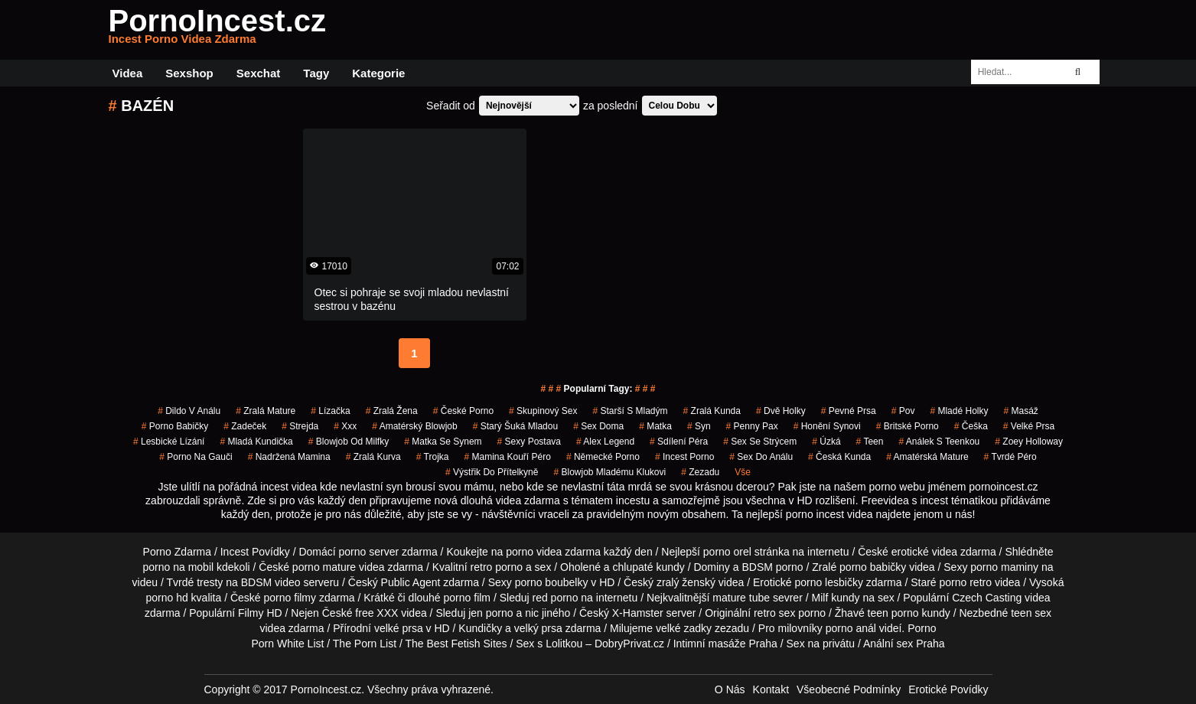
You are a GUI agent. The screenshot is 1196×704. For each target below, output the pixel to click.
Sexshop (189, 73)
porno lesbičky (828, 582)
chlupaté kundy (649, 567)
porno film (467, 598)
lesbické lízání (168, 441)
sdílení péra (679, 441)
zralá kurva (373, 456)
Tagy (316, 73)
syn (699, 426)
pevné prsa (848, 411)
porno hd (166, 598)
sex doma (598, 426)
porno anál (851, 628)
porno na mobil (178, 567)
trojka (432, 456)
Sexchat (258, 73)
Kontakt (771, 689)
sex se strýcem (760, 441)
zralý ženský (686, 582)
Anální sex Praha (904, 643)
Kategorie (378, 73)
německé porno (603, 456)
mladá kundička (256, 441)
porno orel (727, 552)
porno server (369, 552)
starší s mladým (630, 411)
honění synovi (827, 426)
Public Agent (411, 582)
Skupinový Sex (543, 411)
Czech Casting (987, 598)
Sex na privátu (821, 643)
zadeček (244, 426)
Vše (743, 472)
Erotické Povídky (948, 689)
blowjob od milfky (348, 441)
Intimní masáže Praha (725, 643)
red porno (555, 598)
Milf (820, 598)
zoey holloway (1029, 441)
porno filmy (290, 598)
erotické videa (924, 552)
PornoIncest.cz (218, 29)
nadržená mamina (289, 456)
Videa (127, 73)
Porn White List (287, 643)
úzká (826, 441)
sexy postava (529, 441)
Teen (870, 441)
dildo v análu (189, 411)
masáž (1020, 411)
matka (655, 426)
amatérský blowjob (414, 426)
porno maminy (1004, 567)
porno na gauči (195, 456)
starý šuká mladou (515, 426)
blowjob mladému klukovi (609, 472)
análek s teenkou (938, 441)
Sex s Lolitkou (549, 643)
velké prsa (1028, 426)
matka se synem (442, 441)
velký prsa (538, 628)
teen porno (893, 613)
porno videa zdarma (553, 552)
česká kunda (839, 456)
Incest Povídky (255, 552)
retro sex (774, 613)
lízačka (330, 411)
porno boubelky (551, 582)
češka (971, 426)
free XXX (376, 613)
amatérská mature (927, 456)
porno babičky (175, 426)
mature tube (741, 598)
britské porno (907, 426)
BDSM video (271, 582)
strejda (300, 426)
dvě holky (781, 411)
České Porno (463, 411)
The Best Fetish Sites (456, 643)
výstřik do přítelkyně (491, 472)
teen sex (1031, 613)
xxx (345, 426)
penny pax (752, 426)
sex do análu (761, 456)
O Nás (730, 689)
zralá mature (265, 411)
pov (903, 411)
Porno (922, 628)
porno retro (966, 582)
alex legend (605, 441)
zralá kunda (712, 411)
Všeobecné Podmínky (849, 689)
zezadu (700, 472)
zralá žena (392, 411)
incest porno (684, 456)
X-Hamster (637, 613)
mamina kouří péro (507, 456)
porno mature (324, 567)
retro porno (497, 567)
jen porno (490, 613)
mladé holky (959, 411)
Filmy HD (260, 613)
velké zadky (684, 628)
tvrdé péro (1010, 456)
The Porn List (364, 643)
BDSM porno (772, 567)
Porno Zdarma (177, 552)
